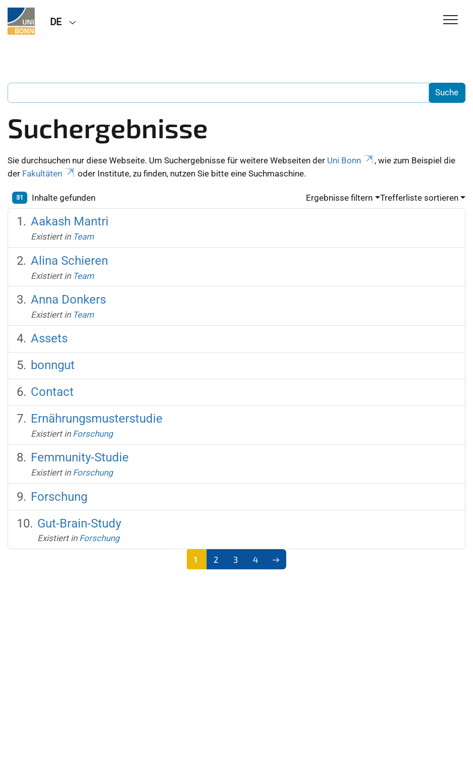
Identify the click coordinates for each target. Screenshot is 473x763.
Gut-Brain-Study (79, 523)
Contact (52, 391)
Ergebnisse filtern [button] (339, 198)
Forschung (93, 434)
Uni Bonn (351, 160)
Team (83, 236)
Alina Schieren (69, 260)
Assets (49, 338)
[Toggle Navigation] (450, 20)
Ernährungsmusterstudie (97, 418)
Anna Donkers (68, 299)
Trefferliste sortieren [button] (419, 198)
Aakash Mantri (70, 221)
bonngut (53, 365)
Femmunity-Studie (80, 457)
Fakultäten (49, 173)
